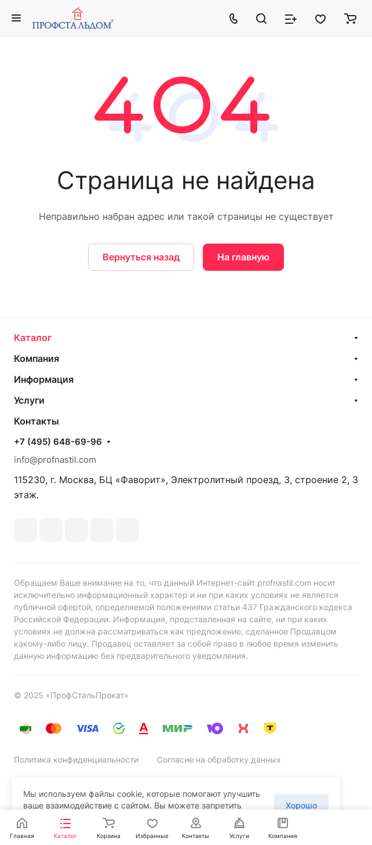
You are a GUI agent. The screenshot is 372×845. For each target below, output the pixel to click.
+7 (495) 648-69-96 (58, 442)
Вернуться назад (141, 257)
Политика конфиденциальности (76, 759)
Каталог (33, 337)
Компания (36, 358)
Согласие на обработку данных (219, 759)
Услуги (29, 400)
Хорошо (301, 805)
